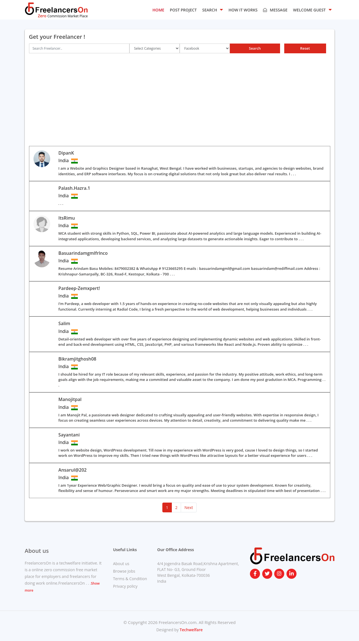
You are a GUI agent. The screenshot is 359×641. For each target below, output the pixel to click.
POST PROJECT (183, 10)
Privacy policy (125, 586)
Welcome (312, 9)
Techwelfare (191, 629)
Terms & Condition (130, 578)
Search (255, 48)
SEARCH (212, 9)
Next (188, 507)
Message (275, 10)
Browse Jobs (124, 571)
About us (121, 563)
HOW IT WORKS (242, 10)
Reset (305, 48)
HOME (158, 10)
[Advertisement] (179, 100)
